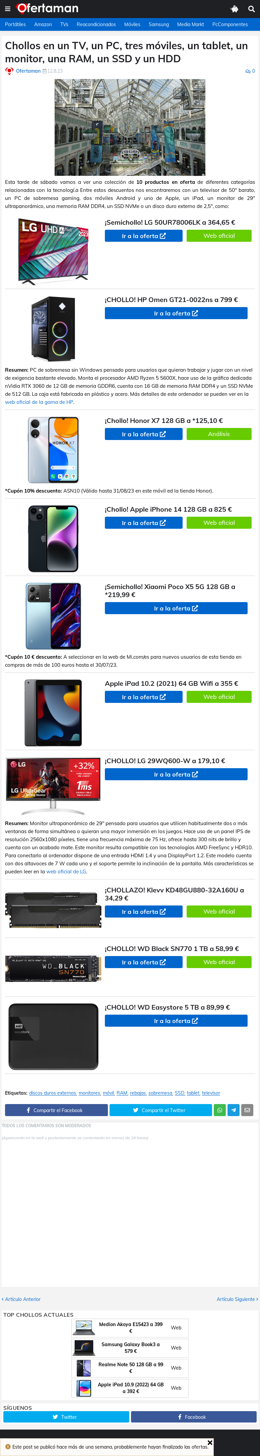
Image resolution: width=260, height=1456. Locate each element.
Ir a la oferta (140, 236)
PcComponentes (230, 24)
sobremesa (160, 1093)
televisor (211, 1093)
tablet (193, 1093)
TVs (64, 24)
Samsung (159, 24)
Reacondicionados (96, 24)
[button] (7, 9)
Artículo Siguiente (236, 1299)
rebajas (138, 1093)
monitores (89, 1093)
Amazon (43, 24)
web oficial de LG (66, 871)
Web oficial (219, 235)
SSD (179, 1093)
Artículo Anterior (23, 1299)
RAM (122, 1093)
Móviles (132, 24)
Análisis (219, 434)
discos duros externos (52, 1093)
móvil (108, 1093)
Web (176, 1328)
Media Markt (190, 24)
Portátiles (15, 24)
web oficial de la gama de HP (39, 402)
